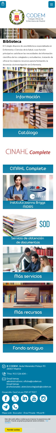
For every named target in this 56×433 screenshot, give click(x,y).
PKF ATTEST (30, 392)
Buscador (17, 413)
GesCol (16, 392)
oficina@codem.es (32, 381)
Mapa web (7, 413)
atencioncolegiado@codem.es (36, 386)
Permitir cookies (13, 430)
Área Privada (29, 413)
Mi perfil (41, 413)
